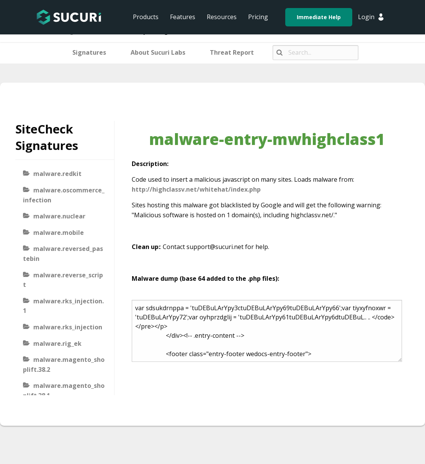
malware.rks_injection (67, 327)
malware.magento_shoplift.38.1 (64, 390)
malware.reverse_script (63, 280)
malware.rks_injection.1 (63, 306)
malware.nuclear (59, 216)
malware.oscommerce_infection (64, 195)
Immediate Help (319, 17)
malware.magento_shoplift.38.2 (64, 364)
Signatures (89, 52)
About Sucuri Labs (158, 52)
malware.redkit (57, 173)
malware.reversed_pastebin (63, 253)
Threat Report (232, 52)
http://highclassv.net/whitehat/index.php (196, 189)
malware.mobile (58, 232)
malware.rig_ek (57, 343)
